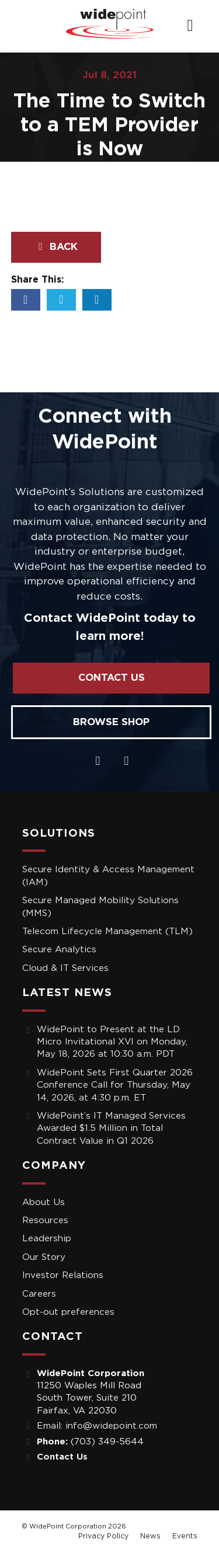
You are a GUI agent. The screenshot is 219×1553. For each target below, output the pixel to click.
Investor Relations (62, 1275)
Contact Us (111, 678)
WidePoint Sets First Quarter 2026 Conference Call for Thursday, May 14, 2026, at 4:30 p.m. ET (115, 1085)
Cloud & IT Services (65, 968)
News (150, 1536)
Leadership (46, 1238)
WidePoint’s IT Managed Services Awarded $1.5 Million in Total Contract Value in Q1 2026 (111, 1128)
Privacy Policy (103, 1536)
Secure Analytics (59, 949)
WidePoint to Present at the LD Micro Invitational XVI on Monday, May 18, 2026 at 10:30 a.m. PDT (112, 1042)
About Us (43, 1202)
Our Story (43, 1257)
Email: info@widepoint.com (97, 1426)
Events (184, 1536)
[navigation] (190, 26)
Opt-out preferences (68, 1312)
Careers (39, 1294)
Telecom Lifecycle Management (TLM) (107, 931)
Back (56, 247)
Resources (45, 1220)
